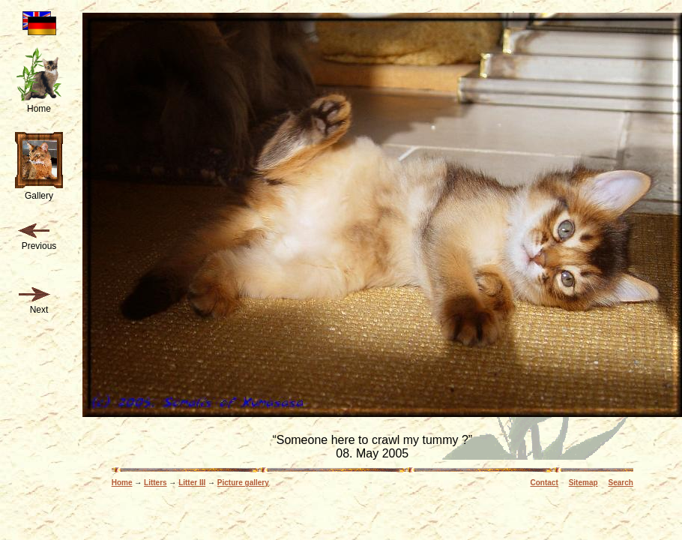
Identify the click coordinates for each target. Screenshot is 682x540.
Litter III (191, 482)
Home (122, 482)
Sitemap (583, 482)
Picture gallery (243, 482)
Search (620, 482)
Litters (155, 482)
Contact (544, 482)
